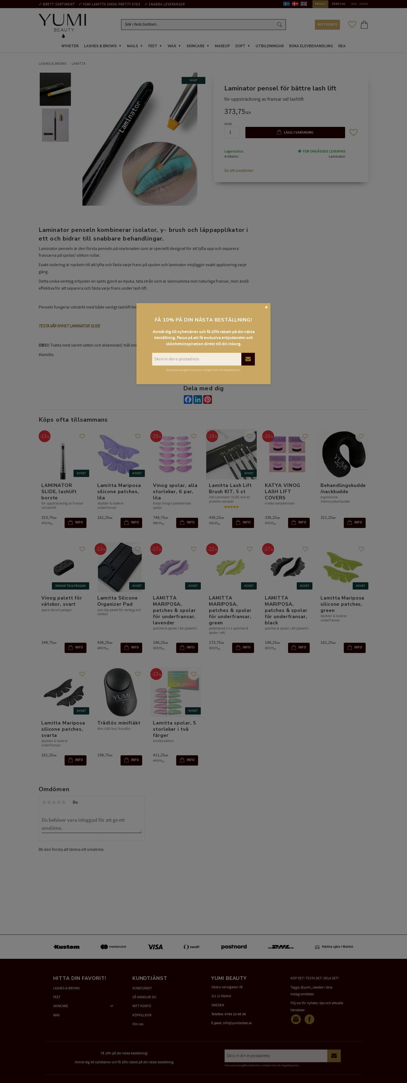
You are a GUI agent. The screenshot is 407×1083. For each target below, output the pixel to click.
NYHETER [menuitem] (70, 47)
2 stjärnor (48, 803)
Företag (338, 4)
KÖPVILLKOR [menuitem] (142, 1015)
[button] (352, 25)
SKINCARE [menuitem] (195, 47)
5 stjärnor (63, 803)
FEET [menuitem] (152, 47)
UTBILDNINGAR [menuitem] (270, 47)
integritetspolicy (290, 1065)
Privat (320, 4)
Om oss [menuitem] (137, 1024)
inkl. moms (359, 4)
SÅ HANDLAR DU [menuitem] (144, 997)
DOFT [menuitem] (240, 47)
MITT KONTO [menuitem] (327, 25)
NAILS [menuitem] (132, 47)
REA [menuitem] (342, 47)
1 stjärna (44, 803)
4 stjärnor (58, 803)
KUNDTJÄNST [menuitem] (142, 988)
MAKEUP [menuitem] (222, 47)
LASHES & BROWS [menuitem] (100, 47)
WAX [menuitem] (172, 47)
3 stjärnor (53, 803)
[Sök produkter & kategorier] (199, 25)
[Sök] (279, 25)
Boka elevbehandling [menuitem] (311, 47)
